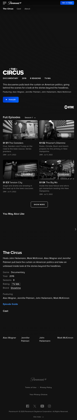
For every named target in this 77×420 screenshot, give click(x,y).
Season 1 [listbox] (29, 118)
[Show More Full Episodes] (39, 204)
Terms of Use (30, 387)
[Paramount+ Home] (38, 379)
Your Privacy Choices (39, 395)
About (27, 9)
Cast (19, 9)
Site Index (37, 417)
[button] (4, 3)
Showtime (16, 288)
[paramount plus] (15, 2)
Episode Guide (10, 304)
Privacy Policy (46, 387)
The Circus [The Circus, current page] (8, 9)
